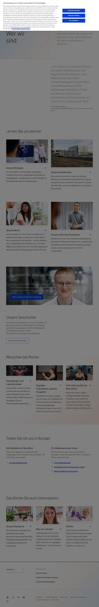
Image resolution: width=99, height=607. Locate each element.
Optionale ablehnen (73, 15)
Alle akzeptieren (73, 20)
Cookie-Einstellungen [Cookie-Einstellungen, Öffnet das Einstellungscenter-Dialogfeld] (74, 10)
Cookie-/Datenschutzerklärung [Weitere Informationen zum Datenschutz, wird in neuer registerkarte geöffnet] (21, 29)
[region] (49, 15)
